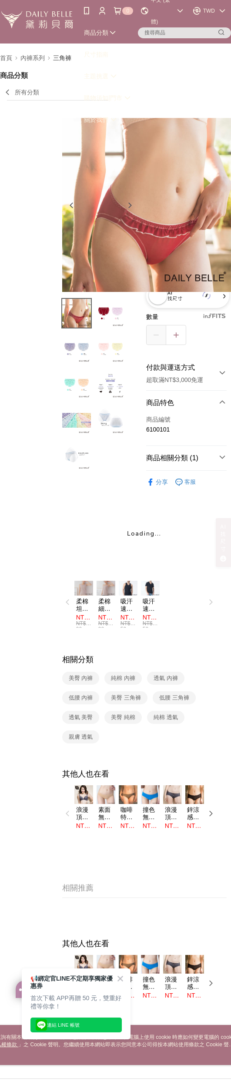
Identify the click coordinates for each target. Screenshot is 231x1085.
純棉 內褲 (123, 678)
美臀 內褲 (81, 678)
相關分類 (78, 659)
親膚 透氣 (81, 736)
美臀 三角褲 (126, 697)
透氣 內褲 (166, 678)
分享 (157, 482)
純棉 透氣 (166, 717)
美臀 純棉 (123, 717)
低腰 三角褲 (174, 697)
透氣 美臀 (81, 717)
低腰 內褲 (81, 697)
